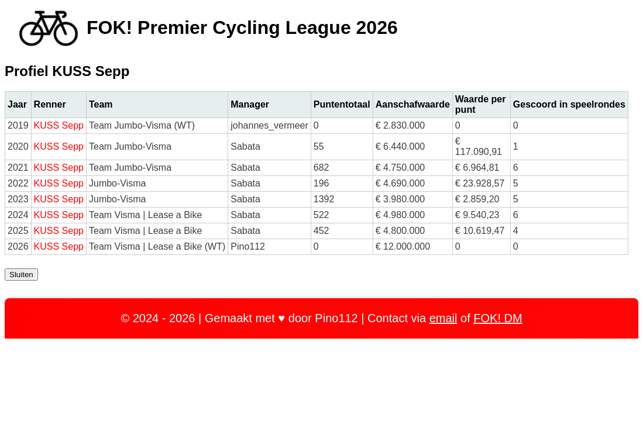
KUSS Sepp (59, 125)
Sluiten (21, 274)
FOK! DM (497, 318)
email (443, 318)
